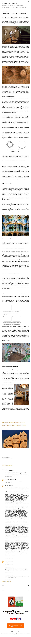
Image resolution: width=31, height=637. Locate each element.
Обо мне (15, 7)
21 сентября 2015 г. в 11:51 (9, 558)
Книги (7, 7)
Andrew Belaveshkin (8, 479)
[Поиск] (28, 2)
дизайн (6, 465)
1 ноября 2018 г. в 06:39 (8, 572)
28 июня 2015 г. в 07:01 (8, 476)
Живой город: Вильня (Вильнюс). (9, 423)
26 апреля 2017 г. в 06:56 (9, 564)
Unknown (6, 485)
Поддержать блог (15, 625)
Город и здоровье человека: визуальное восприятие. (13, 422)
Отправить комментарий (6, 581)
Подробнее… (24, 7)
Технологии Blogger (15, 631)
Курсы (10, 7)
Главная (4, 7)
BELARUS (19, 7)
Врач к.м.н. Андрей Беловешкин (10, 3)
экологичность (9, 465)
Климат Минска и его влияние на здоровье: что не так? (14, 425)
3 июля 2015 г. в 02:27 (8, 482)
